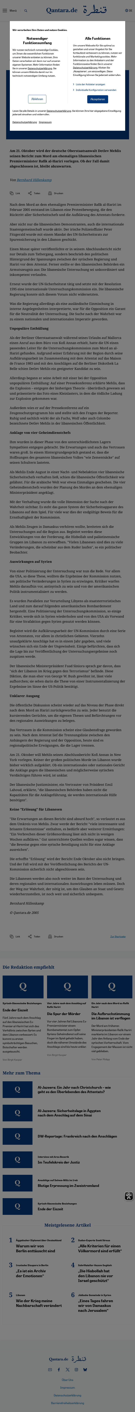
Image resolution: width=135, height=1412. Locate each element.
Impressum (45, 122)
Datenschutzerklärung (40, 68)
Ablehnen (37, 99)
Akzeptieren (97, 99)
